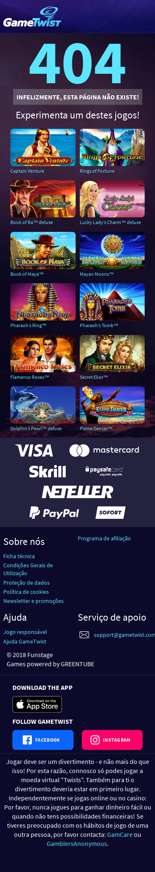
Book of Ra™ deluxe (31, 222)
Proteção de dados (26, 582)
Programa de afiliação (104, 538)
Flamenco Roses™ (29, 377)
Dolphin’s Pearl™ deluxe (36, 428)
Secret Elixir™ (94, 377)
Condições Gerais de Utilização (28, 569)
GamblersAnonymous (77, 843)
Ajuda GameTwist (24, 641)
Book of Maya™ (27, 274)
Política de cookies (26, 591)
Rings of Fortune (97, 171)
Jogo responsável (25, 632)
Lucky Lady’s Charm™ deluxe (110, 222)
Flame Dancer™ (96, 428)
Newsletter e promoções (33, 601)
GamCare (120, 834)
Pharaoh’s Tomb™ (99, 325)
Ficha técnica (19, 556)
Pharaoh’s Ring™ (28, 325)
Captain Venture (27, 171)
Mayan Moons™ (97, 274)
